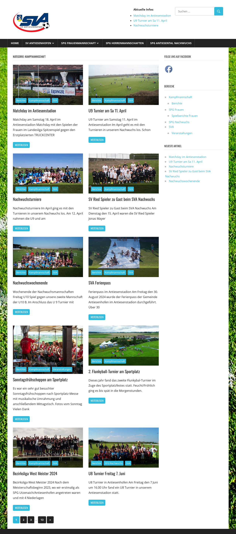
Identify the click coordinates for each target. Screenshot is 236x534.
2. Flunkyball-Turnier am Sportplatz (114, 371)
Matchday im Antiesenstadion (152, 15)
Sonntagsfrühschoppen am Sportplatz (40, 379)
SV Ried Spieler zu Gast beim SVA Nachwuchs (121, 199)
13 (42, 519)
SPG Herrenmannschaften (125, 43)
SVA (55, 100)
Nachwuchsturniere (145, 25)
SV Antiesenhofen (38, 43)
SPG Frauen (176, 109)
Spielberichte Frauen (185, 115)
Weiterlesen (21, 145)
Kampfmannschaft (39, 100)
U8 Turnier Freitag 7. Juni (106, 473)
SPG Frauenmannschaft (78, 43)
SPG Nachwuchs (113, 463)
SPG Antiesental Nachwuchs (171, 43)
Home (15, 43)
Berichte (20, 100)
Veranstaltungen (62, 369)
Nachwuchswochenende (30, 283)
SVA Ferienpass (99, 283)
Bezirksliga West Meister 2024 (35, 473)
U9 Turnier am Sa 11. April (150, 20)
